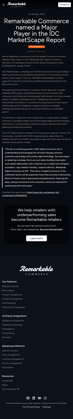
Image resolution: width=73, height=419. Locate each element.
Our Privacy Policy (31, 407)
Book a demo (8, 290)
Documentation (10, 389)
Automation (7, 367)
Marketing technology (12, 325)
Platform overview (10, 286)
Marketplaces (8, 329)
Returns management (12, 363)
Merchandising (9, 303)
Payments (6, 337)
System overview (10, 350)
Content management (12, 299)
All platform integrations (13, 320)
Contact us (64, 5)
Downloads (7, 380)
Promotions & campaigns (13, 307)
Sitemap (46, 407)
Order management (11, 355)
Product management (12, 294)
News (5, 385)
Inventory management (13, 359)
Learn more (36, 238)
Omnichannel (8, 333)
